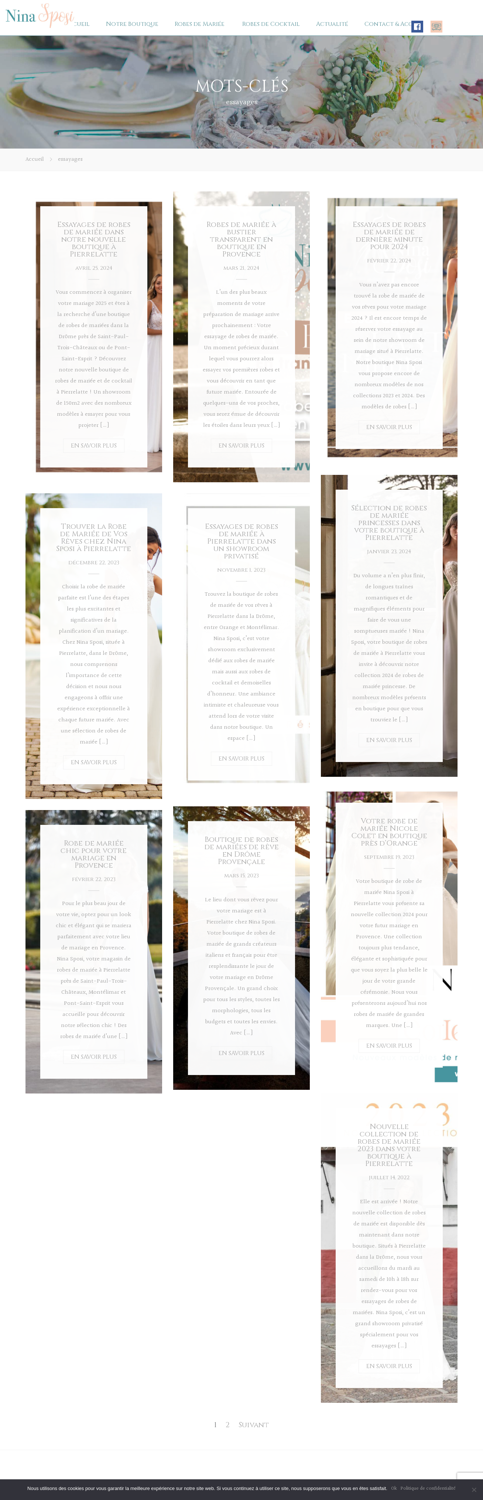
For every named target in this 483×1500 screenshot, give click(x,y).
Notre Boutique (132, 24)
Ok (394, 1488)
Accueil (77, 24)
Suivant (254, 1425)
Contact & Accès (391, 24)
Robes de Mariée (200, 24)
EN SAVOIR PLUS (94, 446)
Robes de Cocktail (271, 24)
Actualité (332, 24)
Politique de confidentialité (428, 1488)
